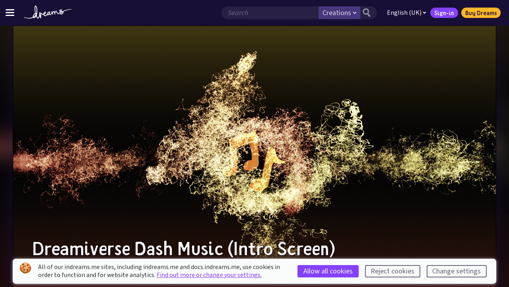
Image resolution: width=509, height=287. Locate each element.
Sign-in (444, 13)
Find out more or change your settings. (209, 275)
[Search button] (368, 12)
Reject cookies (392, 271)
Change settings (456, 271)
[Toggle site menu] (10, 12)
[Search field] (270, 12)
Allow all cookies (328, 271)
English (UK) (406, 12)
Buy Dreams (481, 13)
